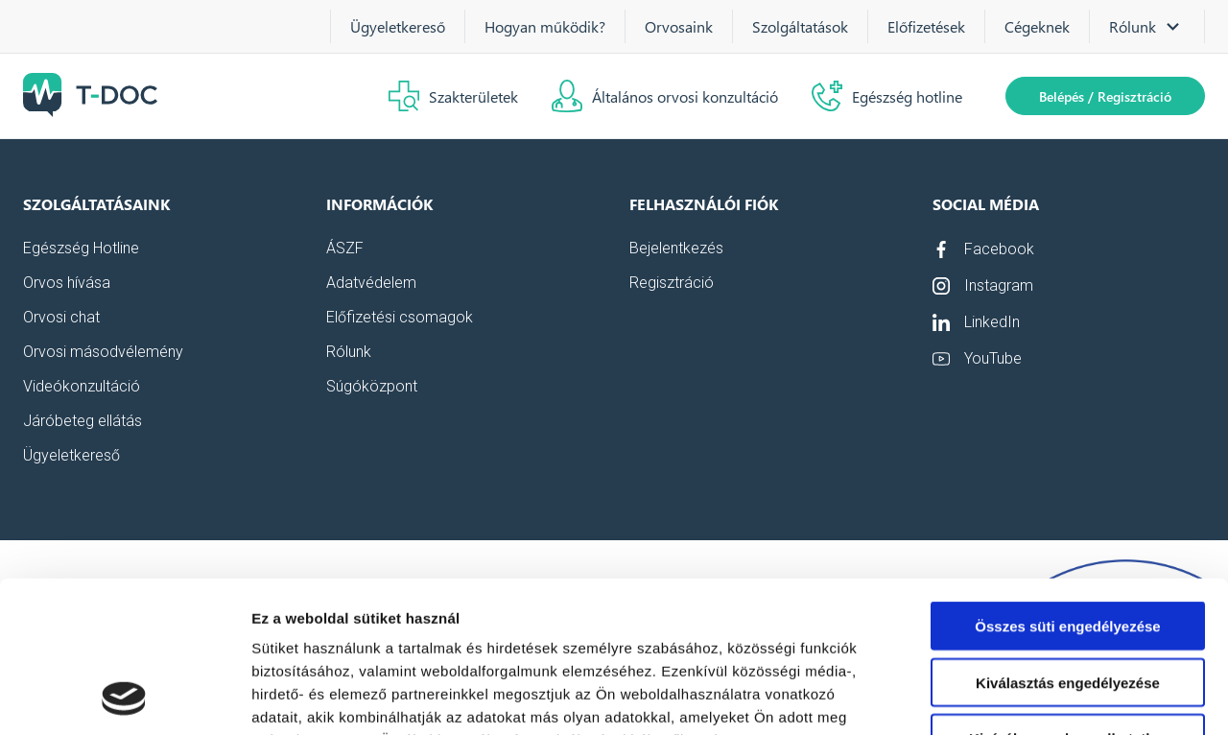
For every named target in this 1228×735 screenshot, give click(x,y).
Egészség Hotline (81, 248)
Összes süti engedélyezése (1067, 484)
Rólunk (348, 352)
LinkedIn (976, 322)
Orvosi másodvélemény (103, 352)
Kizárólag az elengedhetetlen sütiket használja (1068, 604)
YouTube (977, 359)
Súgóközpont (371, 386)
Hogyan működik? (544, 26)
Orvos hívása (66, 283)
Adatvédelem (371, 283)
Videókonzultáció (81, 386)
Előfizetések (926, 26)
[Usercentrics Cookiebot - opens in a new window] (124, 697)
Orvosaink (679, 26)
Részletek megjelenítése (1090, 697)
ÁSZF (345, 248)
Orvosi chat (61, 317)
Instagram (983, 286)
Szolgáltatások (800, 26)
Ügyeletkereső (397, 26)
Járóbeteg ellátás (82, 421)
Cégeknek (1037, 26)
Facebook (983, 249)
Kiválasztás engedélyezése (1068, 541)
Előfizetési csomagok (399, 317)
